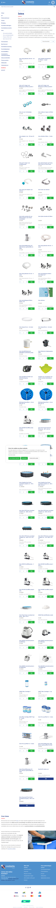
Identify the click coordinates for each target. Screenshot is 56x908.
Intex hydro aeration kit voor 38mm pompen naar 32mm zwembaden (25, 218)
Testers (3, 20)
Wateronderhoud (5, 18)
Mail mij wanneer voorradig (46, 779)
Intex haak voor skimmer (44, 189)
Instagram (28, 887)
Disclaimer (26, 907)
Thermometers (4, 41)
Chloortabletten (44, 871)
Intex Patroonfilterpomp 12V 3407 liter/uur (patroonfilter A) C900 (26, 247)
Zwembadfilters (4, 51)
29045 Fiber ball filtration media (45, 615)
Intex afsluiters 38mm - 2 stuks (45, 136)
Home (19, 10)
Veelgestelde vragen (28, 875)
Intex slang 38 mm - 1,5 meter (45, 327)
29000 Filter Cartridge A (24, 691)
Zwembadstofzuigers (45, 869)
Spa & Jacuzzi (4, 44)
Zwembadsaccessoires (6, 28)
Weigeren (24, 458)
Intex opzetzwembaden (7, 33)
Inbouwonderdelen (5, 57)
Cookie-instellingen (33, 458)
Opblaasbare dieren (45, 878)
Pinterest (30, 887)
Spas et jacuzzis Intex (7, 38)
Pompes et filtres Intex (7, 37)
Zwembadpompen (5, 49)
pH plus (42, 873)
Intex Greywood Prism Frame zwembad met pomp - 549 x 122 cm (26, 798)
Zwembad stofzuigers (6, 25)
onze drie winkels (11, 848)
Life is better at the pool (29, 878)
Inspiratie (26, 871)
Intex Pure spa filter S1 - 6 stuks (26, 743)
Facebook (26, 887)
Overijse (10, 878)
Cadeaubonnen (4, 65)
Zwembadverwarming (6, 46)
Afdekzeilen (4, 62)
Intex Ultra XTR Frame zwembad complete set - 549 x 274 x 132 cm (26, 537)
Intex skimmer (41, 300)
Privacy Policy (31, 907)
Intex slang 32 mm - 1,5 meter (26, 327)
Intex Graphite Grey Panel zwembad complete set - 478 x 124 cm (26, 484)
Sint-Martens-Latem (10, 880)
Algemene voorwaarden (17, 907)
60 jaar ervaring (27, 873)
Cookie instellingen (39, 907)
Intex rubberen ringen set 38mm (45, 112)
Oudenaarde (16, 878)
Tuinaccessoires (4, 60)
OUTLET (3, 70)
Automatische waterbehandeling (5, 54)
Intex (2, 30)
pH (2, 15)
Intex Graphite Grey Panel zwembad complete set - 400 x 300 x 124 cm (45, 484)
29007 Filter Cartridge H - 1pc (45, 691)
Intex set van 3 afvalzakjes (25, 112)
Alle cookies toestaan (14, 458)
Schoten (3, 880)
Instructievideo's (27, 869)
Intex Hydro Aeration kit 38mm (45, 216)
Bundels (3, 67)
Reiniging (3, 23)
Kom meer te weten (11, 454)
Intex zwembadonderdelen (8, 35)
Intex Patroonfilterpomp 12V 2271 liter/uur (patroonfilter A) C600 (26, 770)
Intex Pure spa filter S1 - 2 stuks (45, 716)
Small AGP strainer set (43, 769)
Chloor (2, 13)
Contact (25, 880)
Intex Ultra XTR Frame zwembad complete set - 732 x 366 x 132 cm (45, 537)
